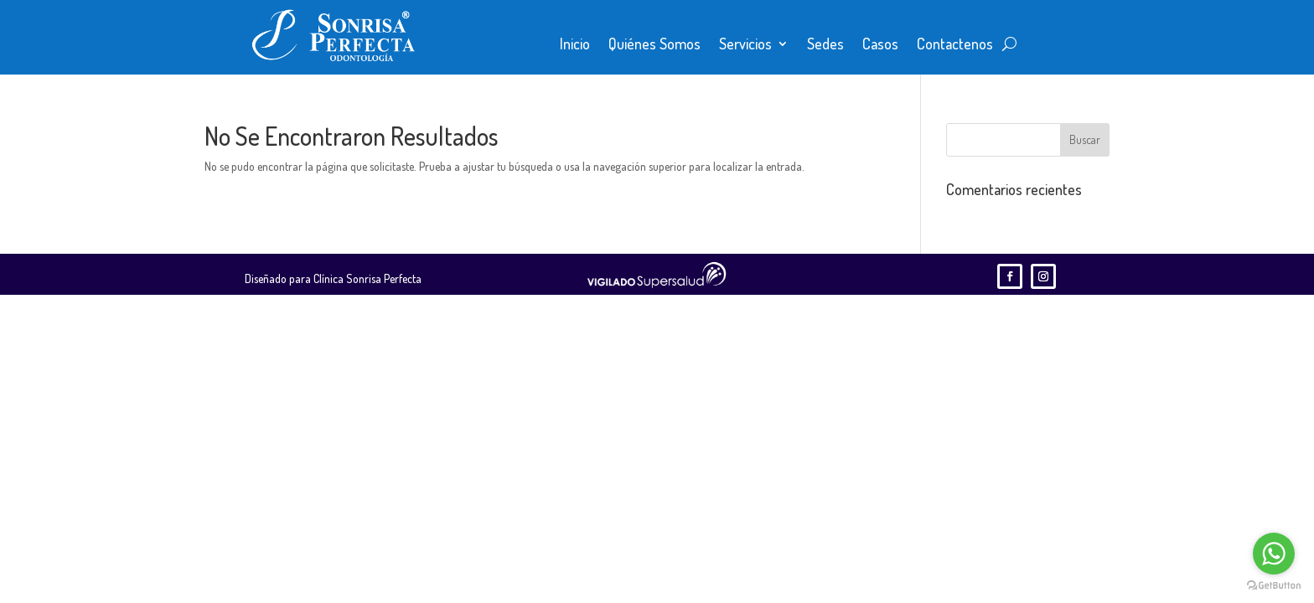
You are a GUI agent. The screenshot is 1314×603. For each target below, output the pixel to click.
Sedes (825, 45)
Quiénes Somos (654, 45)
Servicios (745, 45)
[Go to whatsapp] (1274, 554)
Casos (880, 45)
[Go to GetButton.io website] (1274, 585)
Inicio (575, 45)
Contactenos (955, 45)
